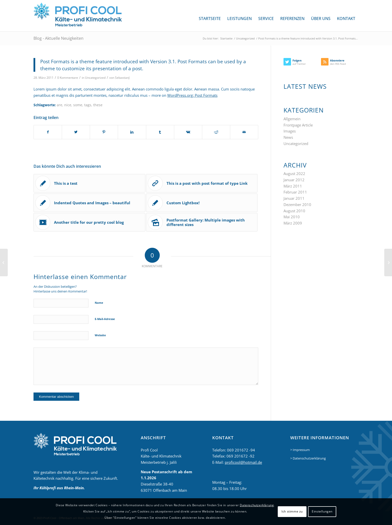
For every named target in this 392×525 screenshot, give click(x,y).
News (288, 137)
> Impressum (300, 450)
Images (290, 131)
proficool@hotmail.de (243, 462)
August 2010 (294, 210)
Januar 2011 (294, 198)
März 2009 (293, 223)
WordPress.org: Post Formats (192, 95)
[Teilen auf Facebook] (48, 132)
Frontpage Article (298, 125)
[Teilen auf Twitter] (76, 132)
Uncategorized (95, 78)
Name (99, 302)
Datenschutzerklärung (257, 505)
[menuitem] (210, 18)
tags (87, 105)
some (77, 105)
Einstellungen (322, 511)
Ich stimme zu (292, 511)
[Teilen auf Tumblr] (160, 132)
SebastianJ (122, 78)
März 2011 (293, 186)
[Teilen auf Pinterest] (104, 132)
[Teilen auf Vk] (188, 132)
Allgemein (292, 118)
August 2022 (294, 173)
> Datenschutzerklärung (308, 458)
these (97, 105)
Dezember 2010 (297, 204)
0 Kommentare (67, 78)
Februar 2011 (295, 192)
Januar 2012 (294, 179)
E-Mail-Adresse (105, 319)
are (59, 105)
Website (100, 335)
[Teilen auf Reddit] (216, 132)
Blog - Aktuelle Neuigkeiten (59, 38)
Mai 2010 (292, 216)
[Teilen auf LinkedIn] (132, 132)
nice (67, 105)
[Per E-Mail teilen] (244, 132)
